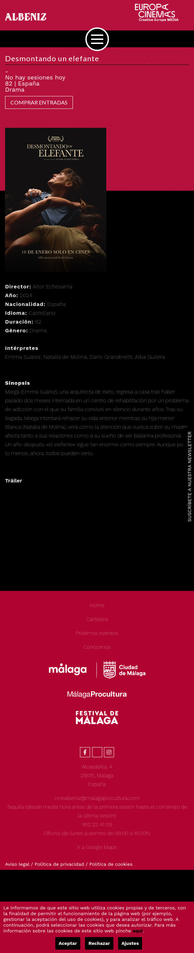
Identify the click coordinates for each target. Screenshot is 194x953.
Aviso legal (17, 864)
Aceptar (68, 943)
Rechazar (99, 943)
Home (96, 605)
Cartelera (97, 619)
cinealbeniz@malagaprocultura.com (97, 798)
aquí (138, 930)
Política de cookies (111, 864)
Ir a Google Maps (97, 847)
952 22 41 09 (97, 824)
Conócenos (97, 647)
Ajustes (130, 943)
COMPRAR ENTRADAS (38, 102)
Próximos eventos (97, 633)
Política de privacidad (59, 864)
